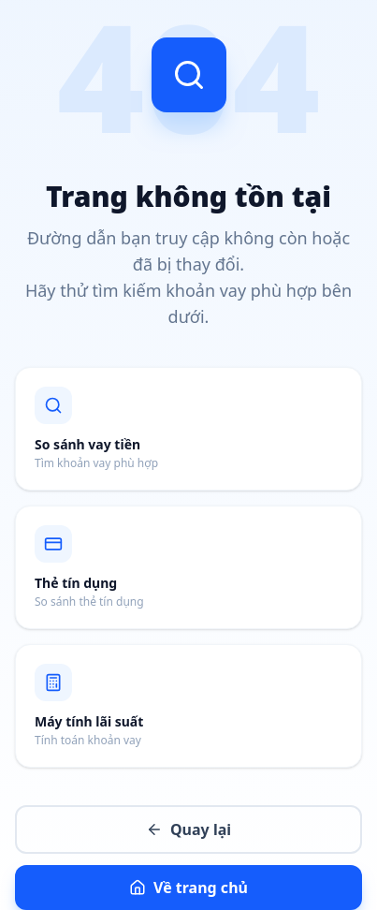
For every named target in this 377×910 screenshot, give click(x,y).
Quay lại (188, 829)
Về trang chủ (188, 887)
